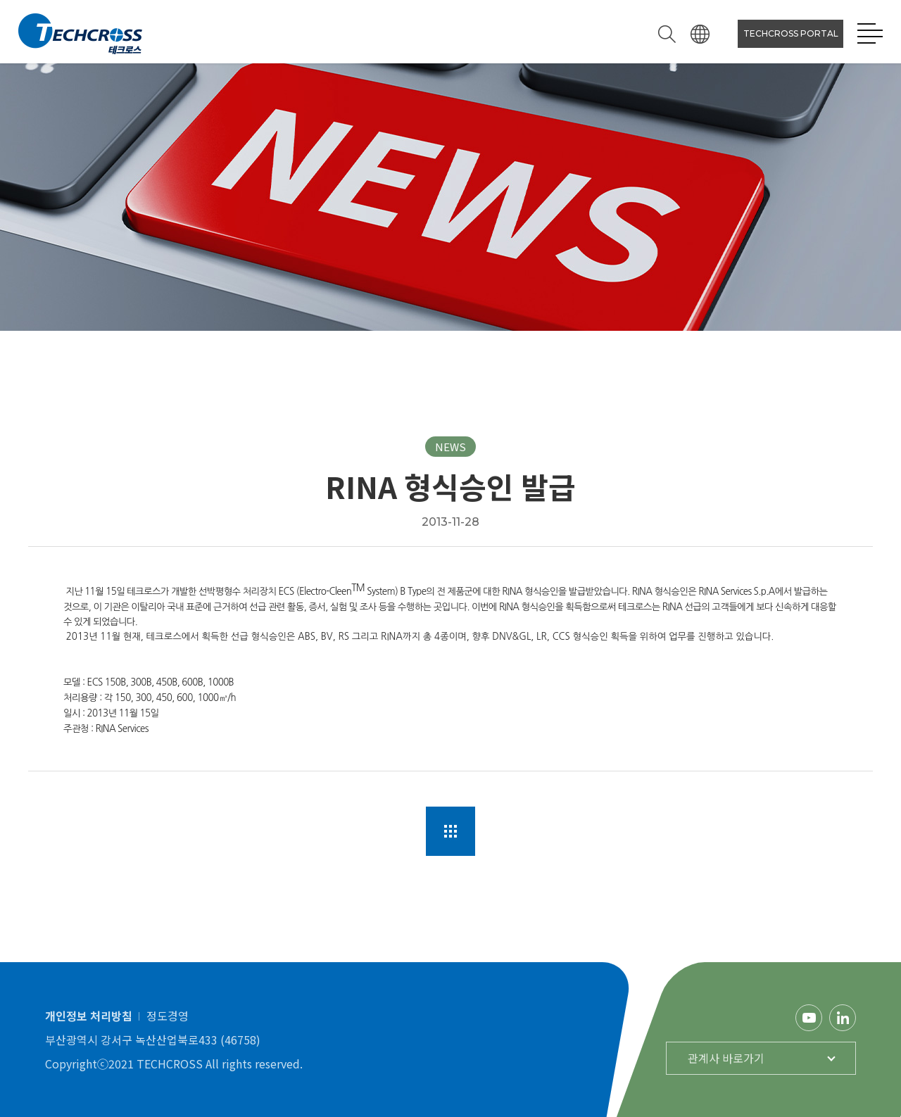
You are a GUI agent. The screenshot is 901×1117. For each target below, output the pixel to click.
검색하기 (666, 34)
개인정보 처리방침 (88, 1015)
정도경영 (167, 1015)
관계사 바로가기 (726, 1057)
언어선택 (700, 34)
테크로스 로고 (80, 33)
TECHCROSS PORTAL (790, 33)
